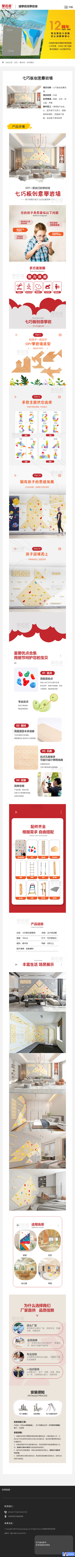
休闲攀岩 (30, 62)
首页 (16, 62)
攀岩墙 (22, 62)
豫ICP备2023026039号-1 (18, 1533)
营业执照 (52, 1529)
